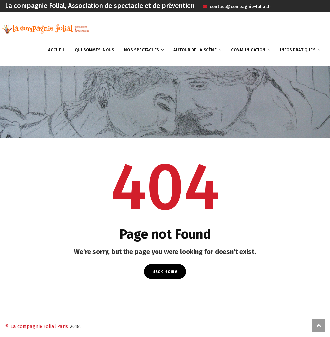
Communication (248, 49)
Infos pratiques (298, 49)
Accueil (56, 49)
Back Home (164, 271)
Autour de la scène (195, 49)
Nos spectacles (141, 49)
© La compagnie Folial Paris (36, 326)
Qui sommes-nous (94, 49)
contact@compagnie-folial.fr (240, 6)
